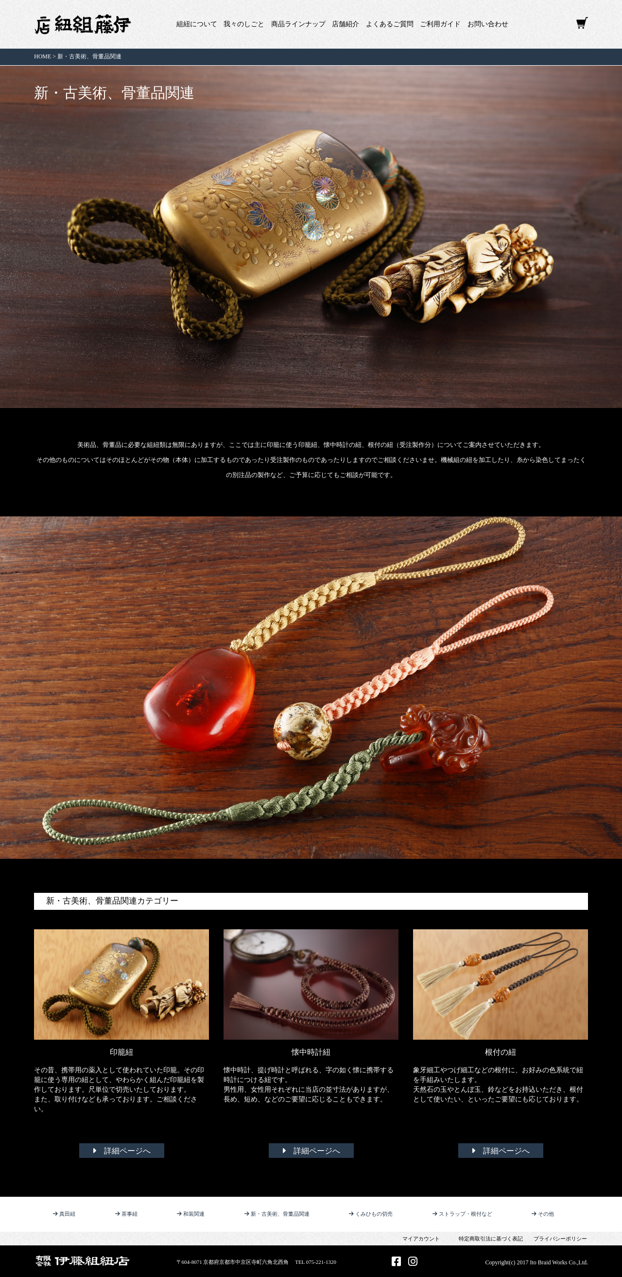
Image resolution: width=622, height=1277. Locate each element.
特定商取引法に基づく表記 (491, 1239)
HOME (42, 56)
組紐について (196, 24)
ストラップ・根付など (462, 1214)
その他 (543, 1214)
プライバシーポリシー (560, 1239)
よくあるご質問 (390, 24)
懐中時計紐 (311, 1052)
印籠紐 (121, 1052)
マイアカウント (421, 1239)
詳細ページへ (121, 1151)
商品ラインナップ (298, 24)
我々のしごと (244, 24)
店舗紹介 (345, 24)
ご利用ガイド (440, 24)
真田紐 (64, 1214)
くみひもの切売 (371, 1214)
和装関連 (191, 1214)
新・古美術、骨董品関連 (277, 1214)
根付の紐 (500, 1052)
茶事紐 (126, 1214)
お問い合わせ (487, 24)
